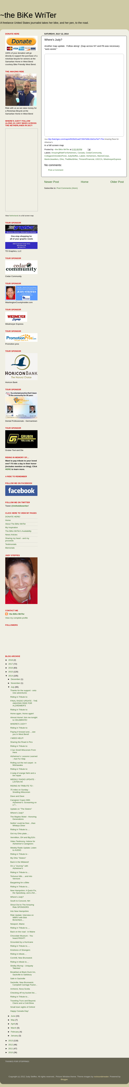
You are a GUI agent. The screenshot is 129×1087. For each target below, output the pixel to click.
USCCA (98, 159)
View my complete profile (16, 618)
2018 (11, 660)
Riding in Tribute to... (19, 997)
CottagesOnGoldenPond (55, 156)
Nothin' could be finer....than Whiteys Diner (22, 824)
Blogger (64, 1079)
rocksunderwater (101, 1076)
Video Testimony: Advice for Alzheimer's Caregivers (22, 842)
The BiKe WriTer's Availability (18, 531)
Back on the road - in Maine (22, 932)
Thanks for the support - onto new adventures (23, 691)
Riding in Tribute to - (19, 854)
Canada (81, 153)
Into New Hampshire (19, 911)
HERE (8, 469)
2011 (11, 1048)
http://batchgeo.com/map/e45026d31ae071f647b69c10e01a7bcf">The (76, 139)
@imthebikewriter (19, 506)
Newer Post (51, 181)
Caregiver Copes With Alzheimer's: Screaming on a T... (23, 802)
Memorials (10, 548)
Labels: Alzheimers (87, 156)
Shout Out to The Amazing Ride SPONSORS (22, 906)
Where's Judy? (17, 813)
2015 (11, 672)
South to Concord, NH (20, 901)
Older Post (117, 181)
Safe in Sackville (17, 978)
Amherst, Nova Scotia (20, 989)
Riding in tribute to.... (19, 962)
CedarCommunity (93, 153)
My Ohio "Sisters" (18, 858)
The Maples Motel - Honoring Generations (23, 818)
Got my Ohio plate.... (19, 833)
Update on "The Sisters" (21, 809)
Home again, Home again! (22, 713)
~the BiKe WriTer (28, 15)
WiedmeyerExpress (112, 159)
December (16, 679)
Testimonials (10, 544)
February (15, 1032)
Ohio (62, 159)
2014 (11, 676)
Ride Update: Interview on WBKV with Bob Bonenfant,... (22, 917)
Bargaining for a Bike (19, 882)
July (13, 687)
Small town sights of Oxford (22, 1007)
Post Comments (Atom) (67, 188)
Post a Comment (55, 170)
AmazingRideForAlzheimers (63, 153)
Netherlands (13, 216)
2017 (11, 664)
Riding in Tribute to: (19, 697)
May (13, 1020)
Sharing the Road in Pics (21, 742)
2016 (11, 668)
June (13, 1016)
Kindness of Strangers (20, 950)
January (15, 1036)
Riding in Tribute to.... (20, 872)
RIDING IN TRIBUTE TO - (22, 786)
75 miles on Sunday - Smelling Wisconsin (20, 791)
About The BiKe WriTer (15, 524)
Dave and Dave (17, 796)
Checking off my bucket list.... (23, 993)
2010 (11, 1052)
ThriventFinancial (86, 159)
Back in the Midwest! (19, 862)
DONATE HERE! (12, 517)
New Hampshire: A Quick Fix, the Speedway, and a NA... (23, 891)
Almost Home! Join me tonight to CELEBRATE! (23, 718)
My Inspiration (11, 527)
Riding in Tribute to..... (20, 829)
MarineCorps (103, 156)
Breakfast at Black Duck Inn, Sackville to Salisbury (23, 973)
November (16, 683)
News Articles (11, 535)
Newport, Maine (17, 924)
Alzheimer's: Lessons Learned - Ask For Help (23, 757)
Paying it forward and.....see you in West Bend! (22, 733)
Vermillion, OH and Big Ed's (22, 837)
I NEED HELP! (17, 738)
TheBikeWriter (71, 159)
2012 (11, 1045)
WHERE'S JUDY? (18, 724)
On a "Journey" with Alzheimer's (19, 867)
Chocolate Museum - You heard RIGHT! (21, 937)
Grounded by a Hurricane (21, 942)
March (14, 1028)
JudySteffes (73, 156)
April (13, 1024)
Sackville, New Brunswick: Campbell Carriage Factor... (23, 983)
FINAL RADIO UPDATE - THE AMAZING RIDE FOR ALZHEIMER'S (24, 703)
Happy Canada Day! (19, 1011)
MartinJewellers (51, 159)
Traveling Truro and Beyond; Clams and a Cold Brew (23, 1002)
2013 (11, 1040)
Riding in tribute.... (18, 954)
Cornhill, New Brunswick (21, 958)
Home (84, 181)
